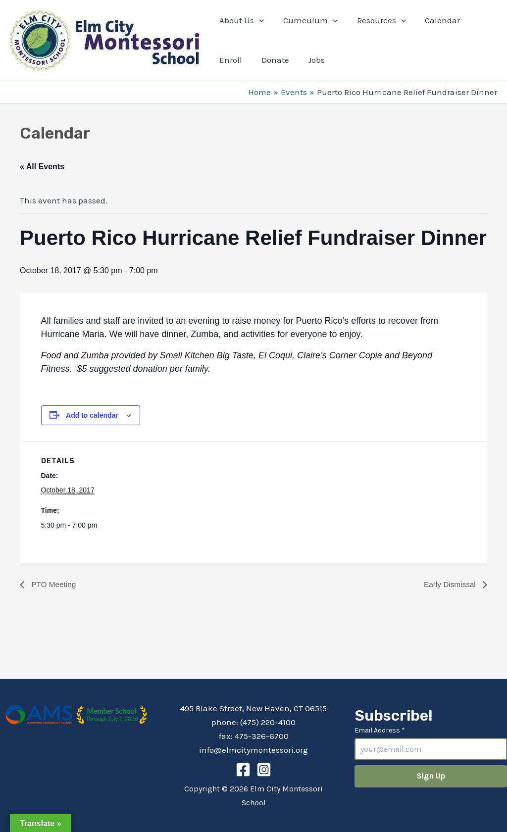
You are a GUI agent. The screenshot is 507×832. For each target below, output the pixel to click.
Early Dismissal (449, 584)
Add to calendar (92, 415)
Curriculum (307, 20)
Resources (375, 20)
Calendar (435, 20)
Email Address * (380, 730)
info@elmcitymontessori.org (253, 750)
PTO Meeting (53, 584)
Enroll (229, 60)
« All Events (42, 166)
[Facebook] (243, 769)
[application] (258, 20)
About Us (240, 20)
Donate (272, 60)
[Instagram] (263, 769)
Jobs (311, 60)
